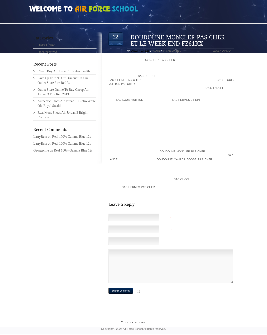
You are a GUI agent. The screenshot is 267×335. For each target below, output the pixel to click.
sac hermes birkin (186, 99)
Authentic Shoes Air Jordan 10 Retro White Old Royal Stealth (67, 103)
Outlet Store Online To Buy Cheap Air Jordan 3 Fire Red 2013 (63, 92)
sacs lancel (214, 87)
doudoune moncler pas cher (182, 151)
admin (156, 51)
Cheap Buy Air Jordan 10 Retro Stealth (64, 71)
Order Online (46, 45)
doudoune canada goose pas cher (184, 159)
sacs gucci (146, 76)
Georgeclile (41, 150)
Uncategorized (172, 51)
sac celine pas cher (124, 80)
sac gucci (181, 179)
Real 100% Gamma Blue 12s (71, 136)
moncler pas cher (160, 60)
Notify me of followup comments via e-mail (174, 291)
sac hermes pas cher (138, 187)
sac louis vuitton (129, 99)
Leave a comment (223, 51)
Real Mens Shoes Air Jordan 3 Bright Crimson (62, 115)
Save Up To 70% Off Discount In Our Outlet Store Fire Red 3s (63, 80)
